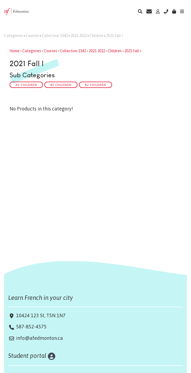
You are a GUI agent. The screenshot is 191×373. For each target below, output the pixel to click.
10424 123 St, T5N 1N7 (40, 315)
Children (96, 35)
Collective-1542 (55, 35)
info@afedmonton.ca (39, 338)
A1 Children (26, 85)
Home (15, 51)
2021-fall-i (114, 35)
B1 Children (61, 85)
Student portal (27, 355)
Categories (13, 35)
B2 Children (95, 85)
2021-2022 (78, 35)
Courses (32, 35)
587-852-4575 (31, 326)
